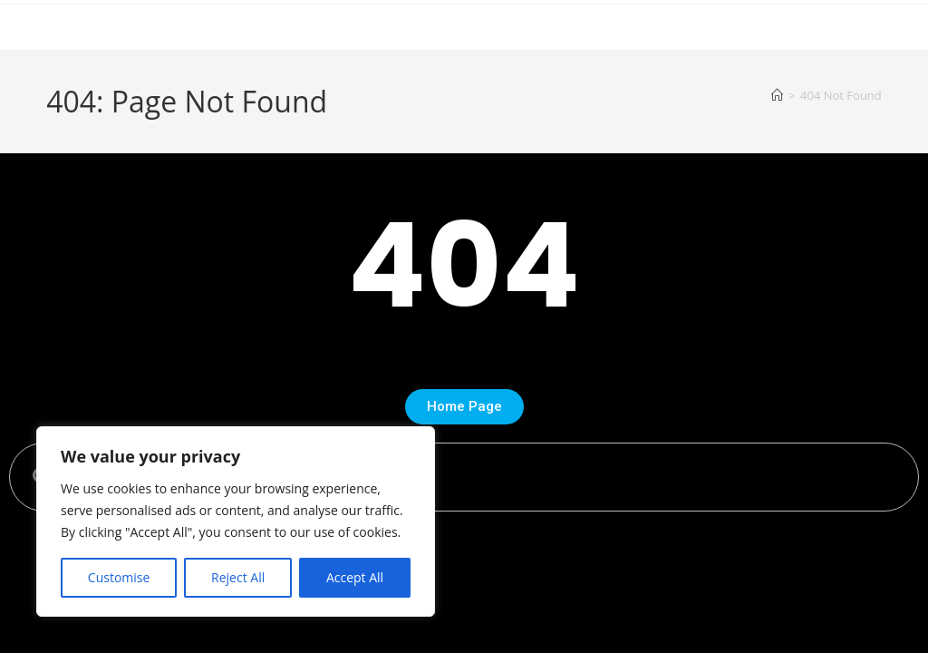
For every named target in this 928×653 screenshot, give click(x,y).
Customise (119, 577)
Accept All (354, 577)
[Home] (777, 95)
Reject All (238, 577)
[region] (235, 521)
